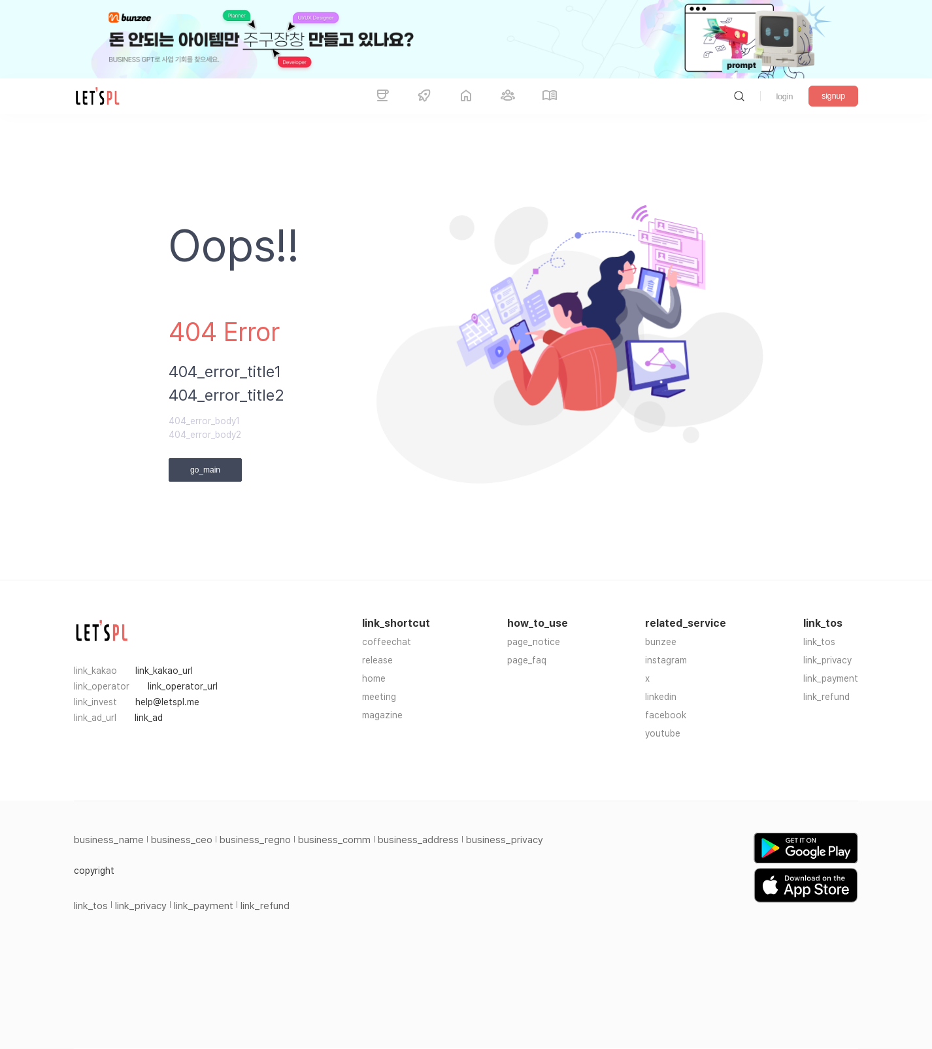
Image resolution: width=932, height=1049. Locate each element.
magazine (382, 715)
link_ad (149, 717)
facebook (665, 715)
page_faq (526, 660)
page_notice (533, 642)
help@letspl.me (167, 702)
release (377, 660)
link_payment (830, 678)
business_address (418, 840)
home (374, 678)
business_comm (334, 840)
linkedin (660, 696)
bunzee (660, 642)
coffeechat (386, 642)
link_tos (819, 642)
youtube (662, 733)
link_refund (826, 696)
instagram (666, 660)
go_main (205, 470)
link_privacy (827, 660)
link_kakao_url (164, 670)
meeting (379, 696)
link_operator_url (183, 686)
